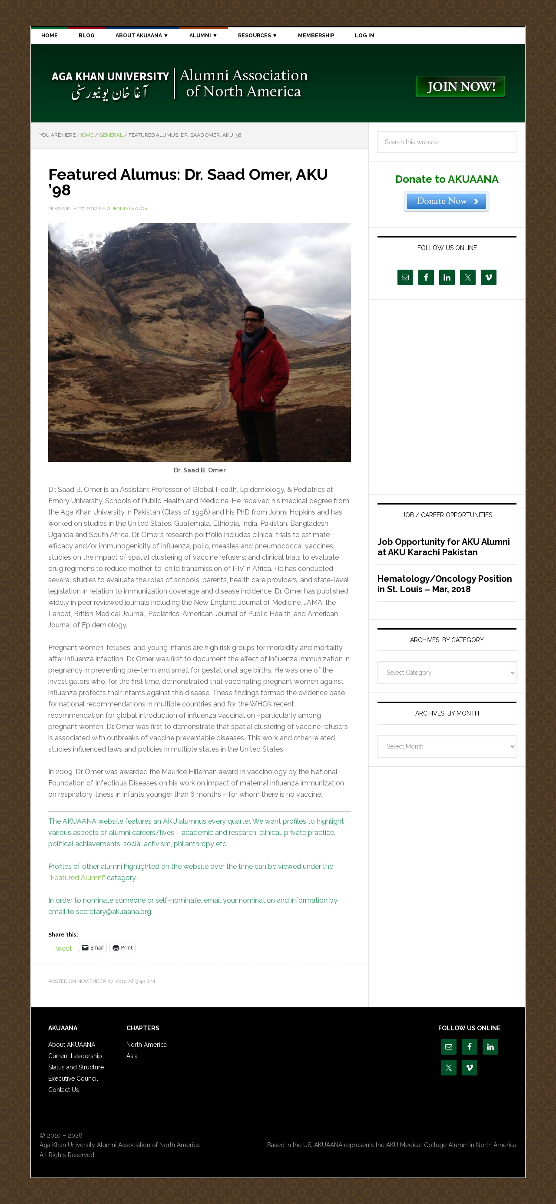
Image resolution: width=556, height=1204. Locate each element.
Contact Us (63, 1089)
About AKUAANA (71, 1044)
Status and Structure (76, 1067)
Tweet (62, 947)
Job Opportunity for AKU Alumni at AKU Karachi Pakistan (443, 547)
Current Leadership (75, 1055)
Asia (132, 1055)
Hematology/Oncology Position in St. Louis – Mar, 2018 (444, 584)
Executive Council (73, 1078)
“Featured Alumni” (76, 878)
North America (146, 1044)
